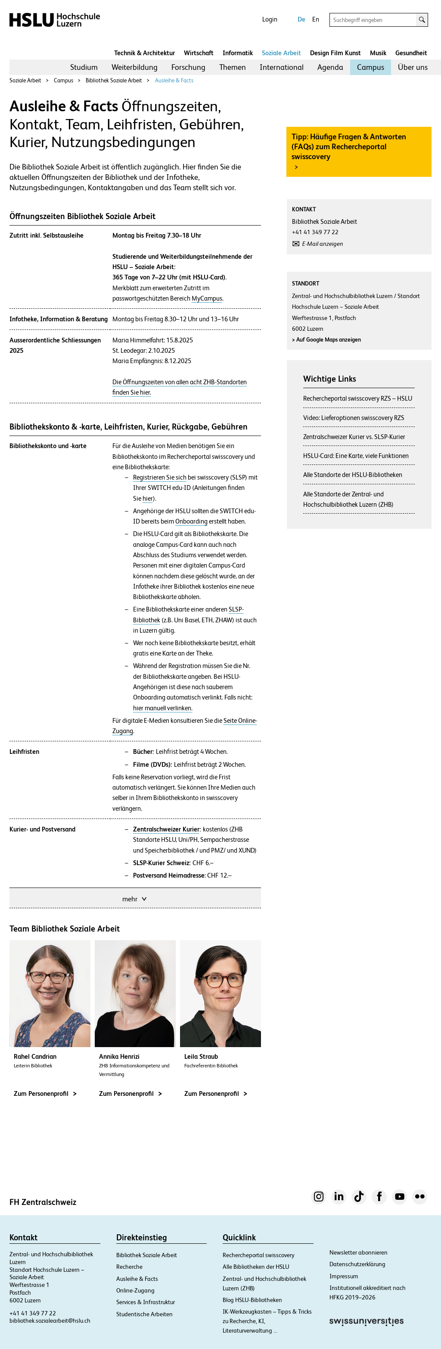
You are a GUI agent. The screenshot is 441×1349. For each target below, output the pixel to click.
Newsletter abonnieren (358, 1252)
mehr (135, 898)
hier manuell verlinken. (163, 708)
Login (269, 19)
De (301, 19)
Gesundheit (411, 52)
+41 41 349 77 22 (32, 1313)
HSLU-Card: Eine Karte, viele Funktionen (356, 455)
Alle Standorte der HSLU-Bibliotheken (352, 474)
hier (148, 498)
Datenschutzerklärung (357, 1264)
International (282, 67)
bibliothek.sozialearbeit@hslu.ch (49, 1320)
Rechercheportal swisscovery (259, 1255)
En (315, 19)
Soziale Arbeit (281, 52)
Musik (378, 52)
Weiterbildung (135, 67)
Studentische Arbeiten (144, 1314)
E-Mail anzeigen (322, 243)
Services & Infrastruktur (145, 1302)
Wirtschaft (199, 52)
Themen (232, 67)
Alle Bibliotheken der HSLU (256, 1266)
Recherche (129, 1266)
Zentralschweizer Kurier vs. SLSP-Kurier (354, 436)
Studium (84, 67)
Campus (370, 67)
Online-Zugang (135, 1290)
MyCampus (207, 298)
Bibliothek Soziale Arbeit (114, 80)
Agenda (330, 67)
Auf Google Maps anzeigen (326, 339)
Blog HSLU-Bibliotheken (252, 1299)
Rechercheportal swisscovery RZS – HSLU (357, 398)
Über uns (413, 67)
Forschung (188, 67)
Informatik (238, 52)
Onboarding (191, 521)
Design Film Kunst (335, 52)
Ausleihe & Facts (174, 80)
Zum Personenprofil (45, 1093)
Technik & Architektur (144, 52)
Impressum (343, 1276)
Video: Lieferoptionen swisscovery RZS (353, 417)
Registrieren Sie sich (159, 477)
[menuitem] (84, 67)
